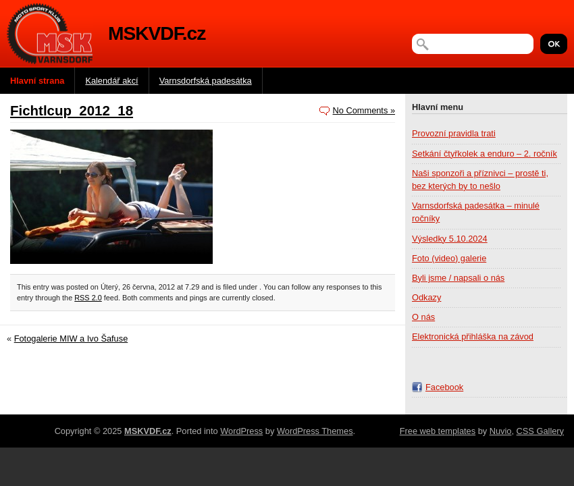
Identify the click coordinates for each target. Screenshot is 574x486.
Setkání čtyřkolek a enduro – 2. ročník (484, 153)
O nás (423, 317)
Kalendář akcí (111, 81)
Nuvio (501, 431)
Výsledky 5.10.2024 (450, 239)
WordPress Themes (315, 431)
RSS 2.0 (88, 298)
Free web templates (437, 431)
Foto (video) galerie (449, 258)
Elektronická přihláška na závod (472, 336)
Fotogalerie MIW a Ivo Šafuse (71, 338)
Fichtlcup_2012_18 (71, 110)
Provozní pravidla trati (454, 133)
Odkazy (426, 297)
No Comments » (364, 110)
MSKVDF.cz (156, 33)
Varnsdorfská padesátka (205, 81)
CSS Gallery (540, 431)
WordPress (241, 431)
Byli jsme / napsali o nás (458, 278)
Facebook (444, 387)
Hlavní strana (37, 81)
